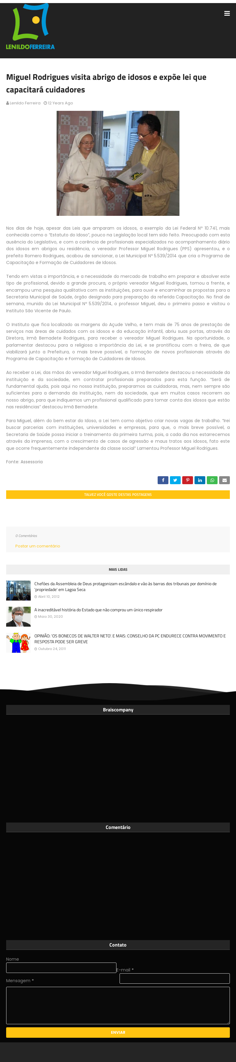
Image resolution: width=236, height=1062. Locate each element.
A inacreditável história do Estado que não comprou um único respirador (98, 610)
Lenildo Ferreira (25, 103)
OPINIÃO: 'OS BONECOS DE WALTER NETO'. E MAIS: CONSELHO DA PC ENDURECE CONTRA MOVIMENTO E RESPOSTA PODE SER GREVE (130, 639)
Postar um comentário (37, 546)
